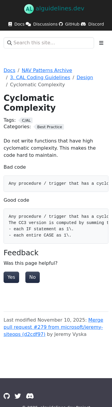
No (32, 277)
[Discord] (30, 396)
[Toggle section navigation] (101, 43)
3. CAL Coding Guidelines (40, 77)
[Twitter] (18, 396)
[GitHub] (7, 396)
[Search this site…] (49, 42)
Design (84, 77)
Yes (11, 277)
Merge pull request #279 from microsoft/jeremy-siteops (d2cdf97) (53, 327)
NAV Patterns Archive (47, 70)
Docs (9, 70)
